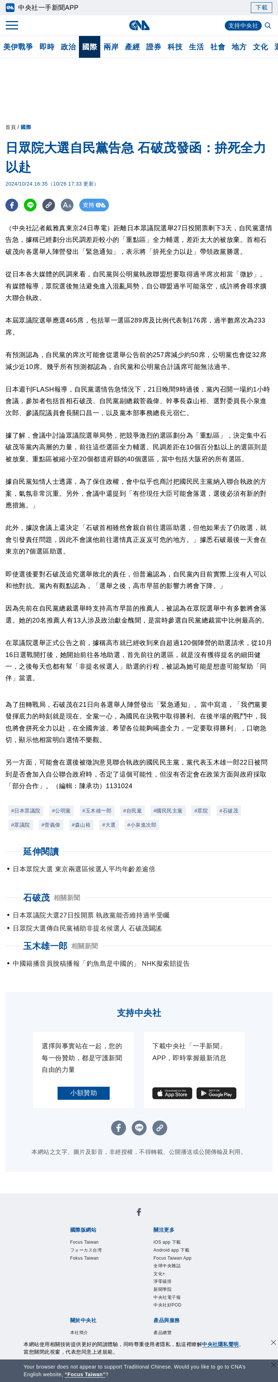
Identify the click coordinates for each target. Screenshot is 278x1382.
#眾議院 (20, 825)
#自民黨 (132, 811)
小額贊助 (83, 1093)
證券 (153, 47)
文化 (260, 47)
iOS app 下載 (167, 1242)
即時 (46, 47)
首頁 (10, 127)
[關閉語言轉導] (273, 1366)
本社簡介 (79, 1332)
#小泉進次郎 (142, 825)
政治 (68, 47)
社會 (217, 47)
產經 (132, 47)
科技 (175, 47)
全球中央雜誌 (167, 1265)
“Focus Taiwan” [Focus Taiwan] (85, 1374)
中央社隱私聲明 (220, 1344)
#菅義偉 (51, 825)
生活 (196, 47)
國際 (89, 47)
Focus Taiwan (84, 1242)
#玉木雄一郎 (97, 811)
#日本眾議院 (26, 811)
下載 (262, 7)
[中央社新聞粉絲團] (139, 1213)
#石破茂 (228, 811)
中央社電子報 (167, 1297)
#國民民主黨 (168, 811)
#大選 (108, 825)
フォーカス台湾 (86, 1250)
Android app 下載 (171, 1250)
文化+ (159, 1273)
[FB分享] (11, 205)
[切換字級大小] (67, 205)
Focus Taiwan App (172, 1258)
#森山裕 (81, 825)
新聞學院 (162, 1289)
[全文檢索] (269, 26)
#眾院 (201, 811)
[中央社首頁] (139, 25)
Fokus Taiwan (84, 1258)
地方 (239, 47)
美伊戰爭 (18, 47)
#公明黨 (61, 811)
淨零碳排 (162, 1281)
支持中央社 (243, 26)
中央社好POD (167, 1305)
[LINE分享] (30, 205)
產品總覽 (162, 1332)
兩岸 (111, 47)
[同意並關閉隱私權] (273, 1343)
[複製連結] (48, 205)
